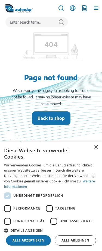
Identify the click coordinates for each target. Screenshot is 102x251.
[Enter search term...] (30, 22)
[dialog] (51, 196)
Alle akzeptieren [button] (29, 240)
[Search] (61, 22)
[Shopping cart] (84, 8)
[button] (51, 230)
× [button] (96, 147)
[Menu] (96, 8)
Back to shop (51, 118)
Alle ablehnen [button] (75, 240)
